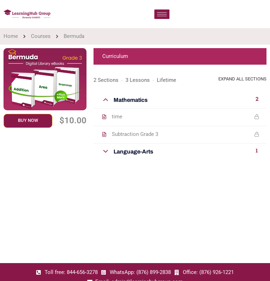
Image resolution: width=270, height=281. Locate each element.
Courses (41, 36)
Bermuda (74, 36)
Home (11, 36)
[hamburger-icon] (162, 14)
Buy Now (28, 120)
